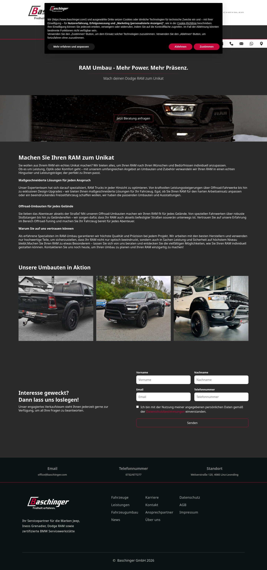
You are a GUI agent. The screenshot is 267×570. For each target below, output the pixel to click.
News (115, 519)
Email (139, 389)
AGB (182, 505)
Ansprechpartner (159, 512)
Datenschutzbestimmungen (165, 411)
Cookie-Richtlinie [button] (187, 23)
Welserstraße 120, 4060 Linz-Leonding (214, 474)
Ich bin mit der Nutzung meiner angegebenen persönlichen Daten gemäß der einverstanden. (192, 409)
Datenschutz (189, 497)
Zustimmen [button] (207, 46)
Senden (192, 423)
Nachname (201, 372)
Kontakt (151, 505)
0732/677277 (133, 474)
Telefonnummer (204, 389)
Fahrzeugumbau (124, 512)
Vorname (142, 372)
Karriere (152, 497)
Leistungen (120, 505)
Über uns (152, 519)
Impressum (188, 512)
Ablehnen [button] (181, 46)
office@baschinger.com (52, 474)
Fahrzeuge (119, 497)
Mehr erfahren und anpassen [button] (71, 46)
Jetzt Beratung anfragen (133, 118)
